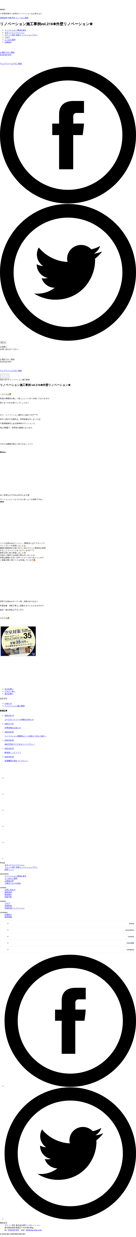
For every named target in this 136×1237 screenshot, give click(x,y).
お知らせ (8, 703)
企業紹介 (8, 914)
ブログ (7, 903)
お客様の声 (9, 881)
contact (70, 936)
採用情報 (8, 917)
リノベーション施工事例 (15, 706)
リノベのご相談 (22, 18)
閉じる (3, 342)
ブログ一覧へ (10, 691)
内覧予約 (11, 18)
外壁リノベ (9, 870)
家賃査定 (8, 894)
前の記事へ (9, 694)
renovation (70, 930)
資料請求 (3, 18)
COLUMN (70, 943)
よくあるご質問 (11, 878)
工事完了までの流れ (13, 883)
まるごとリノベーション (15, 865)
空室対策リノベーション (15, 908)
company (70, 949)
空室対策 (8, 906)
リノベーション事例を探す (15, 876)
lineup (70, 923)
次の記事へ (9, 689)
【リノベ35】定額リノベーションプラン (21, 867)
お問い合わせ (10, 890)
